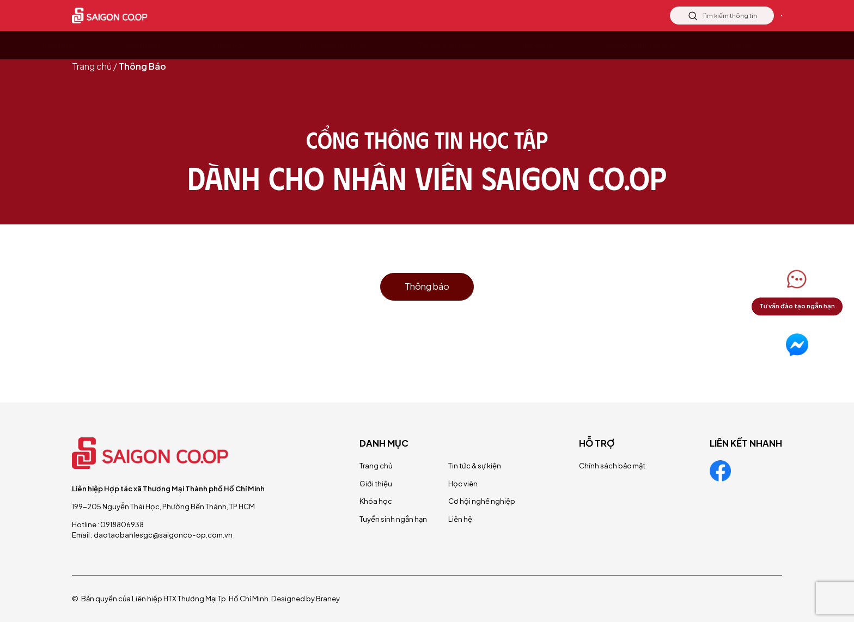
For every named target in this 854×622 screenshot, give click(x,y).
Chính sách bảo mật (612, 465)
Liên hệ (753, 15)
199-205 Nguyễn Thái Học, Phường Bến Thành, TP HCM (163, 506)
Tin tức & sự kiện (474, 465)
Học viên (463, 483)
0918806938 (122, 524)
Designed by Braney (305, 598)
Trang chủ (92, 66)
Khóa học (375, 500)
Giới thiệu (375, 483)
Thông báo (427, 286)
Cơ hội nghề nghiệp (481, 500)
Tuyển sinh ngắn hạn (393, 518)
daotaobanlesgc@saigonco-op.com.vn (163, 534)
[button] (797, 291)
